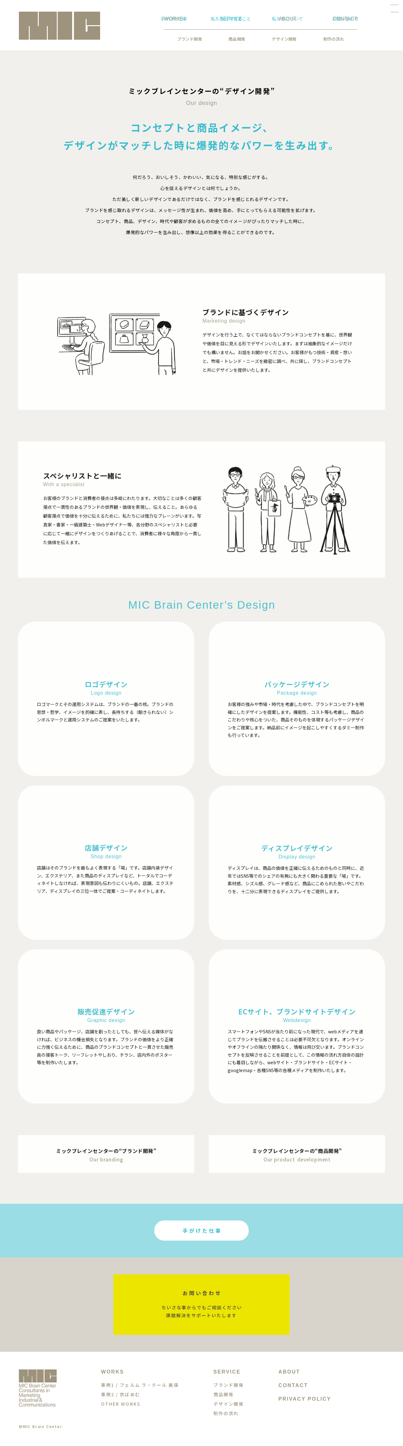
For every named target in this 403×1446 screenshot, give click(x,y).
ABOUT (289, 1371)
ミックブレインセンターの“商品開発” (297, 1156)
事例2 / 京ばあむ (120, 1394)
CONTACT (293, 1385)
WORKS (112, 1371)
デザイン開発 (231, 39)
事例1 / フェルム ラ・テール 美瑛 (140, 1385)
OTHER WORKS (120, 1404)
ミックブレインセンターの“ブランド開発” (106, 1156)
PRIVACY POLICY (304, 1399)
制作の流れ (280, 39)
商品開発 (184, 39)
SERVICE (227, 1371)
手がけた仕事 (202, 1230)
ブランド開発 (136, 39)
